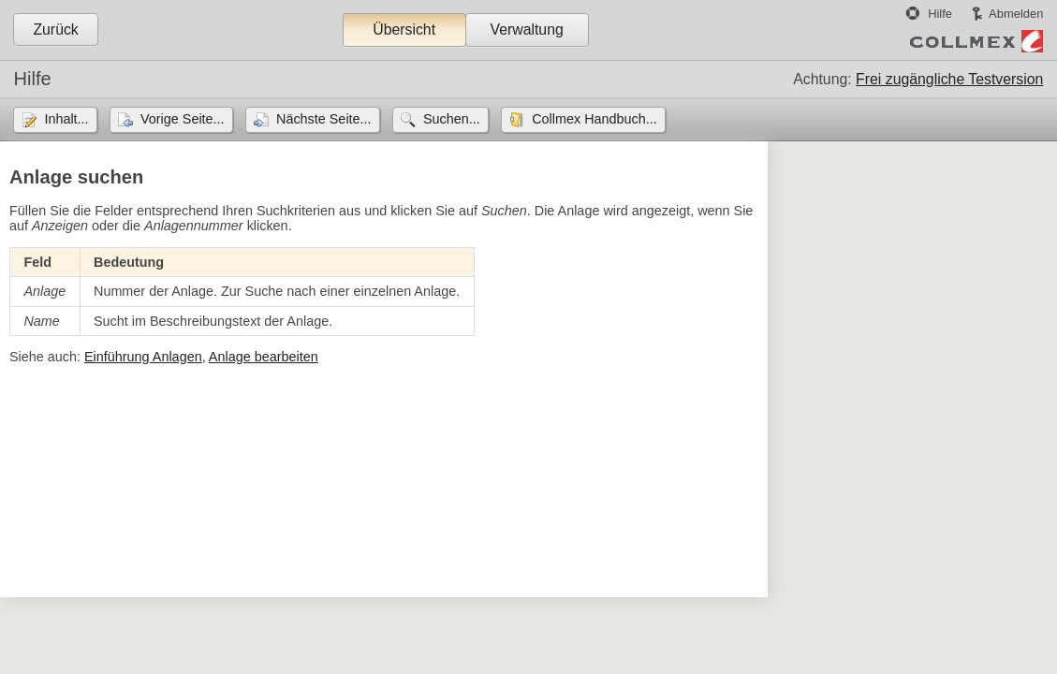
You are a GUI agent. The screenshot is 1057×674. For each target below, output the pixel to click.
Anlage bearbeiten (263, 356)
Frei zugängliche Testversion (949, 79)
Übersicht (404, 29)
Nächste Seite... (324, 118)
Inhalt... (66, 118)
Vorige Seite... (182, 118)
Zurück (55, 29)
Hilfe (940, 14)
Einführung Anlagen (143, 356)
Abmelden (1016, 14)
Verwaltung (526, 29)
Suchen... (451, 118)
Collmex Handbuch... (594, 118)
